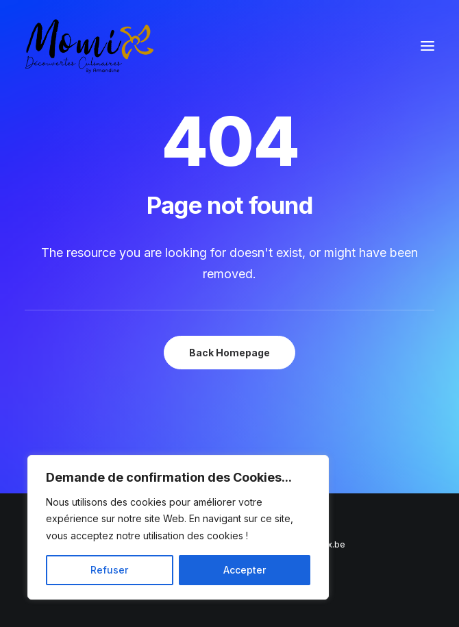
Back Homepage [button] (229, 352)
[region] (178, 527)
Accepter (244, 570)
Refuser (109, 570)
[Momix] (89, 46)
